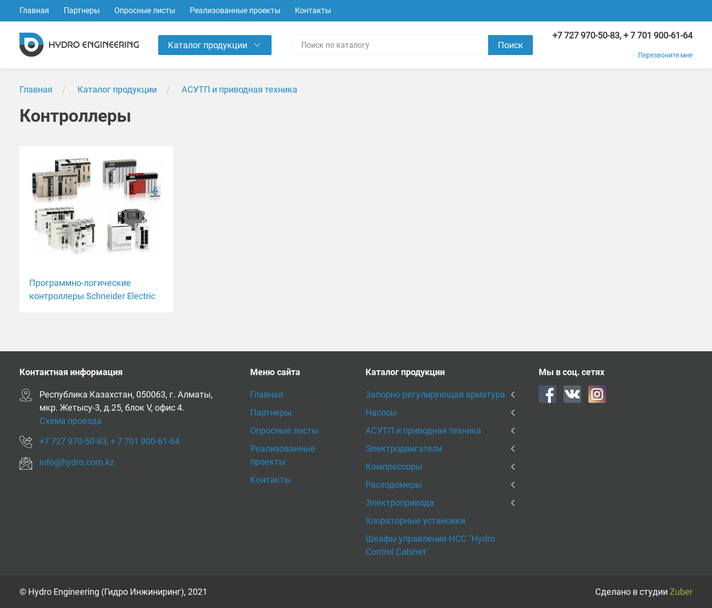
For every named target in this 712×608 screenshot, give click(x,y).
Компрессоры (393, 466)
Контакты (313, 10)
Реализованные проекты (235, 10)
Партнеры (82, 10)
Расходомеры (393, 484)
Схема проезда (70, 421)
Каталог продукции (117, 89)
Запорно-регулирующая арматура (435, 394)
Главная (34, 10)
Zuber (681, 592)
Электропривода (399, 502)
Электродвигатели (403, 448)
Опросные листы (144, 10)
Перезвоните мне (665, 55)
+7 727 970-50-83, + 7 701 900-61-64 (622, 35)
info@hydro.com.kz (76, 462)
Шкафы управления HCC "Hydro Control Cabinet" (430, 545)
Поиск (510, 45)
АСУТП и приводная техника (239, 89)
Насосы (381, 412)
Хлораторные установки (415, 520)
